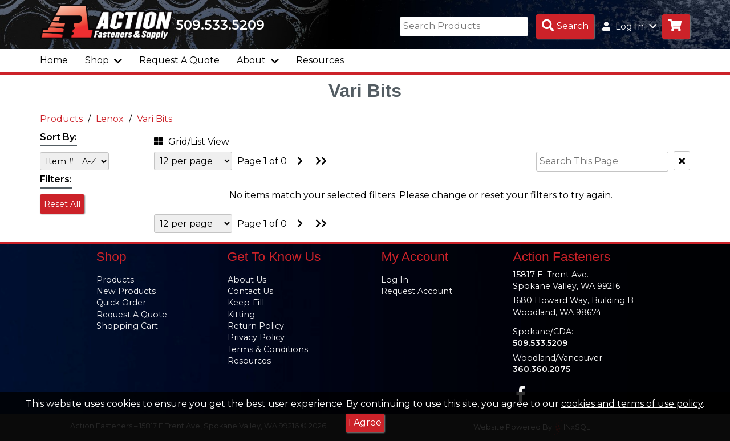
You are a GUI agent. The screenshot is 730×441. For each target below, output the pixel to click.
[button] (208, 140)
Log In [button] (629, 26)
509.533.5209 (220, 25)
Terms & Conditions (268, 349)
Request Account (416, 291)
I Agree (365, 422)
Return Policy (256, 326)
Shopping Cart (127, 326)
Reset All (62, 204)
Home (54, 60)
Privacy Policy (256, 337)
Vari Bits (154, 118)
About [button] (258, 60)
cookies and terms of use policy (632, 403)
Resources (320, 60)
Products (61, 118)
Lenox (110, 118)
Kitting (241, 314)
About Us (247, 280)
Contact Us (250, 291)
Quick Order (121, 302)
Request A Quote (179, 60)
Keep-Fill (246, 302)
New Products (126, 291)
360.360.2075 (541, 369)
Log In (394, 280)
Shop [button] (103, 60)
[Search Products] (565, 26)
